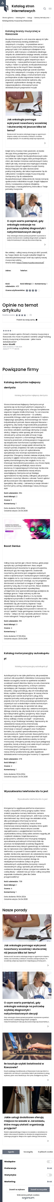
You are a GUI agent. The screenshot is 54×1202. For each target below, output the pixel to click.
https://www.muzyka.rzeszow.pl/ (30, 262)
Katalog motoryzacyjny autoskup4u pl (31, 666)
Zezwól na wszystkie (39, 1189)
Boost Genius (12, 546)
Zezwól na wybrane (17, 1189)
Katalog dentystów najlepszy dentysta (31, 395)
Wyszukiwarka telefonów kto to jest (26, 791)
